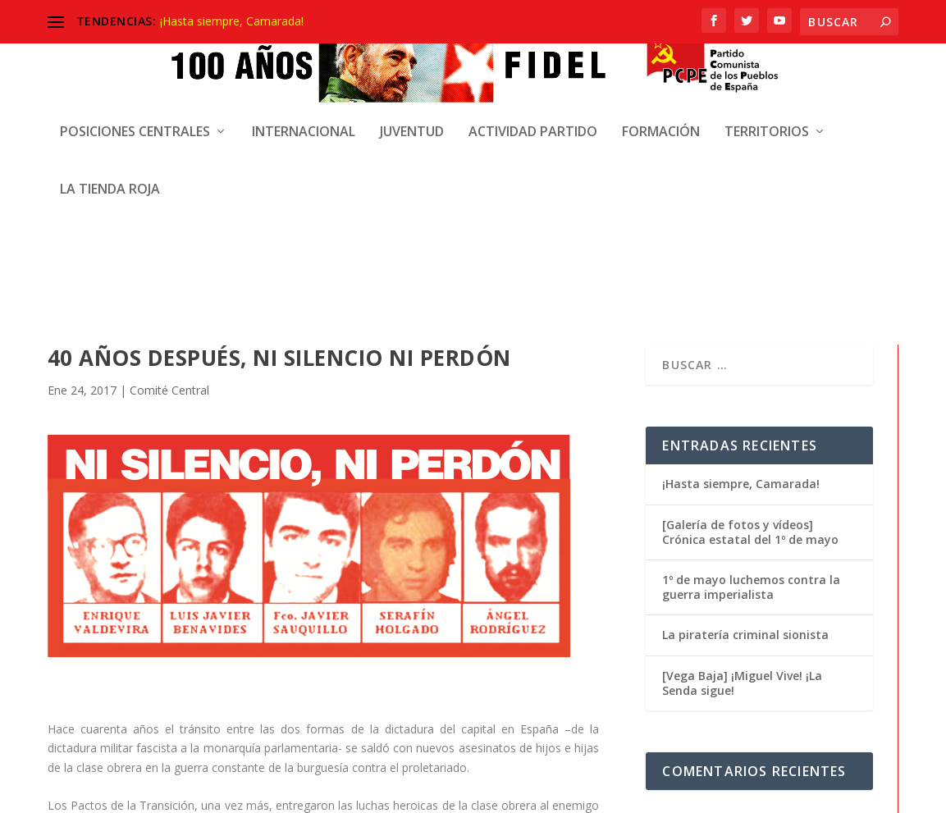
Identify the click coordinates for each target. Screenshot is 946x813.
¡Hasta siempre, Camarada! (232, 21)
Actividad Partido (532, 122)
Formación (661, 122)
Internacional (303, 122)
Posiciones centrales (135, 122)
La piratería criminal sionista (745, 390)
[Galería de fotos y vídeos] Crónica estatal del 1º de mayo (750, 287)
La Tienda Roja (110, 179)
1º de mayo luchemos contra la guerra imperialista (751, 342)
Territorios (766, 122)
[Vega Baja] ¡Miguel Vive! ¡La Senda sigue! (742, 438)
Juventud (412, 122)
